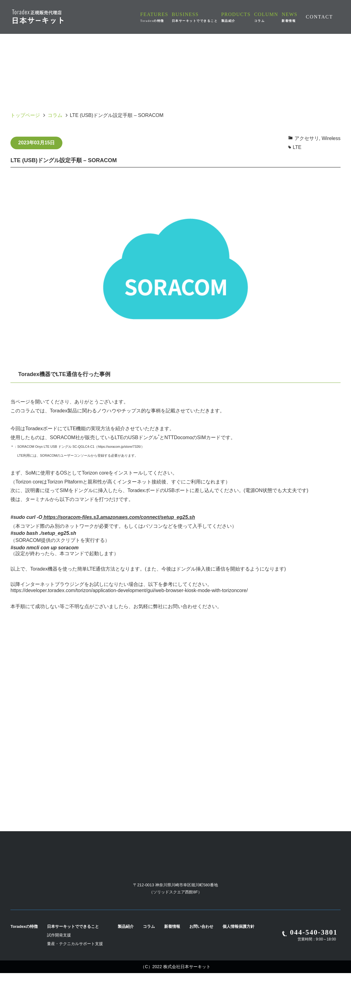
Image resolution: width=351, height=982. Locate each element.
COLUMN (270, 16)
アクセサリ (306, 138)
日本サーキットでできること (73, 935)
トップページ (25, 115)
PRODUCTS (244, 16)
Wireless (330, 138)
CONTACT (319, 16)
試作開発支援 (59, 944)
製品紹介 (126, 935)
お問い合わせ (201, 935)
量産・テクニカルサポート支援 (75, 952)
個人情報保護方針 (238, 935)
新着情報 (172, 935)
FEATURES (167, 17)
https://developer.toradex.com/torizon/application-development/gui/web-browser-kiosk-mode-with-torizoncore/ (129, 590)
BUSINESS (205, 16)
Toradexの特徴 (24, 935)
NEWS (290, 16)
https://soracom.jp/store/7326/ (119, 446)
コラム (55, 115)
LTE (297, 147)
